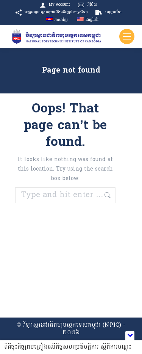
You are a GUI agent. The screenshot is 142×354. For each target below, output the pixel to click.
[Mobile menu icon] (126, 36)
